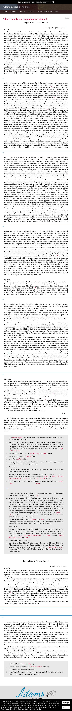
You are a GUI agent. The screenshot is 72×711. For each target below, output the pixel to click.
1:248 (60, 547)
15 (64, 419)
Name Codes (47, 12)
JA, (31, 535)
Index (22, 12)
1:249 (36, 495)
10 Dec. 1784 (34, 453)
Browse (14, 12)
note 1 (45, 453)
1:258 (19, 537)
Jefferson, (36, 667)
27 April (33, 519)
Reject (66, 707)
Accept (66, 703)
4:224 (46, 476)
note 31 (11, 515)
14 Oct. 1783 (41, 478)
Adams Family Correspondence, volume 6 (25, 18)
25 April (60, 481)
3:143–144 (26, 478)
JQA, (36, 483)
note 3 (28, 456)
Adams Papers (17, 437)
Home (5, 12)
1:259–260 (17, 451)
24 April (19, 459)
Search (31, 12)
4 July (58, 513)
